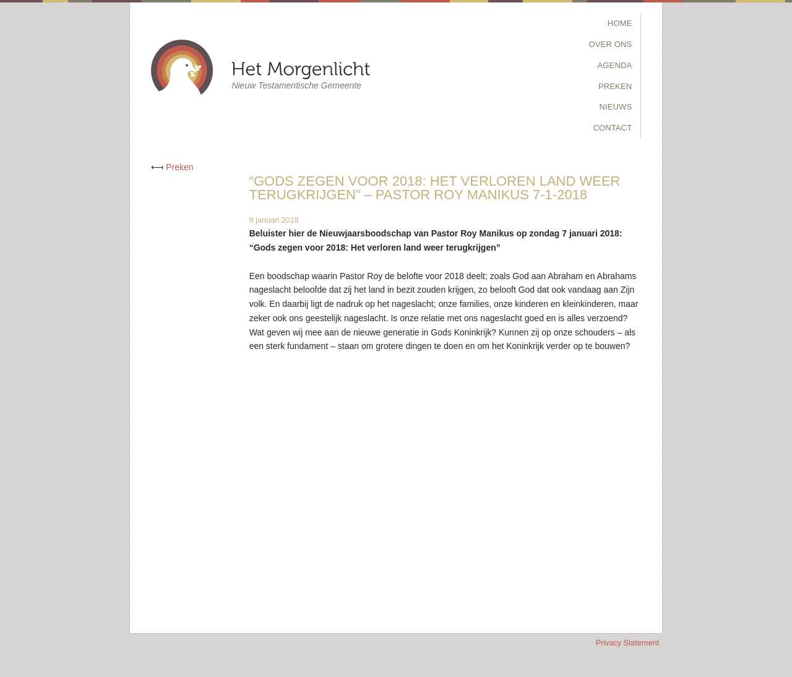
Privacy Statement (627, 643)
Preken (615, 86)
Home (620, 23)
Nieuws (615, 106)
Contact (612, 127)
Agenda (615, 65)
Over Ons (610, 44)
